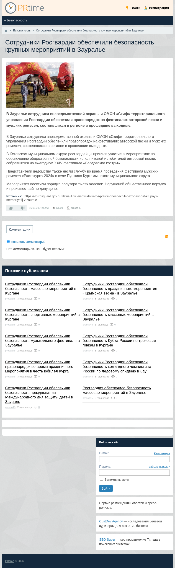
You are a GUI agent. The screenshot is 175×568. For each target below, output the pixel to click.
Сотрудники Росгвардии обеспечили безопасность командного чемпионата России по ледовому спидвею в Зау (116, 366)
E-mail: (104, 453)
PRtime (9, 561)
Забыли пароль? (159, 466)
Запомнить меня (117, 479)
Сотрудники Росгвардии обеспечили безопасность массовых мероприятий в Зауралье (118, 314)
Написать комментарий (28, 242)
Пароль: (105, 466)
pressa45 (76, 208)
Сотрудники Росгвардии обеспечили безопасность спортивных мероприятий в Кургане (42, 314)
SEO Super (107, 539)
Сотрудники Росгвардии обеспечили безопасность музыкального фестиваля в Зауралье (42, 340)
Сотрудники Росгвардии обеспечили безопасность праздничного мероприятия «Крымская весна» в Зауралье (119, 288)
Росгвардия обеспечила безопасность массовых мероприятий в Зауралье (116, 390)
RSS (167, 236)
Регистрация (162, 453)
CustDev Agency (111, 521)
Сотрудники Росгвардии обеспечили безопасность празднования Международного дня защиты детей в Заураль (39, 395)
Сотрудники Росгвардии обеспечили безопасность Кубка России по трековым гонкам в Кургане (119, 340)
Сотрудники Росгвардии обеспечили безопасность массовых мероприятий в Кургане (40, 288)
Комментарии (19, 229)
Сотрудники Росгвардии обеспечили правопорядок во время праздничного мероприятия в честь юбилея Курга (39, 366)
